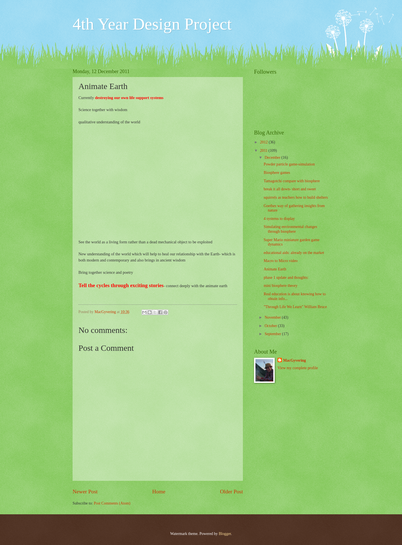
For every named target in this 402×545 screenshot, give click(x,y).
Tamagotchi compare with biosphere (292, 181)
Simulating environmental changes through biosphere (290, 229)
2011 (264, 150)
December (273, 157)
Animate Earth (275, 269)
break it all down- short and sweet (290, 189)
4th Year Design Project (152, 24)
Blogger (225, 534)
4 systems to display (279, 219)
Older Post (231, 491)
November (273, 317)
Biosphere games (277, 173)
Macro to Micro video (280, 261)
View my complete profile (297, 368)
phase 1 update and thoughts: (286, 277)
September (273, 334)
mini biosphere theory (280, 286)
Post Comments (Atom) (112, 503)
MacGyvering (294, 360)
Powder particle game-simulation (289, 164)
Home (158, 491)
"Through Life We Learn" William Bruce (295, 307)
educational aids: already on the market (294, 253)
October (271, 326)
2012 (264, 142)
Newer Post (85, 491)
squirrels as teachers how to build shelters (296, 197)
